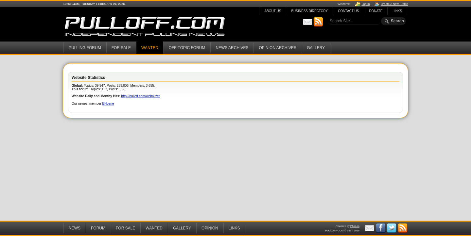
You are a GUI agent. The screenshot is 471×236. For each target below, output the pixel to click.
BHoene (108, 103)
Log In (365, 4)
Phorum (354, 226)
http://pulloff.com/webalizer (140, 96)
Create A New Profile (394, 4)
